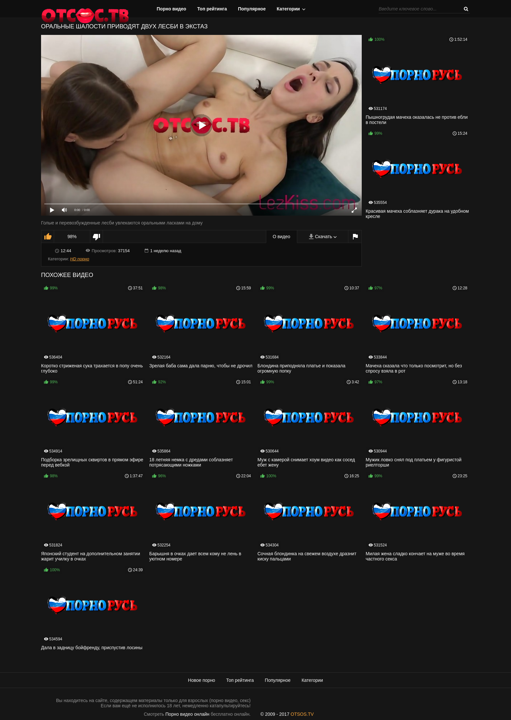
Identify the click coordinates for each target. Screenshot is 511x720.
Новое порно (201, 680)
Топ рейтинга (212, 8)
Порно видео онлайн (188, 714)
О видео (281, 236)
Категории (288, 8)
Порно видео (171, 8)
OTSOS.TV (302, 714)
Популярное (252, 8)
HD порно (79, 258)
